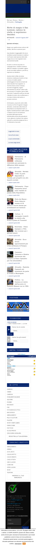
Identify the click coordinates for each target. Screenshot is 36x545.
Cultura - (18, 214)
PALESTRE (9, 420)
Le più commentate (13, 139)
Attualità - (19, 172)
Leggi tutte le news (13, 131)
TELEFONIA (10, 472)
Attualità (10, 22)
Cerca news (11, 322)
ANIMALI (9, 449)
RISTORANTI (10, 405)
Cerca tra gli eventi (19, 337)
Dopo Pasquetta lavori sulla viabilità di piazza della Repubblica (17, 189)
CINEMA (9, 392)
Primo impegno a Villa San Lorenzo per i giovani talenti (17, 230)
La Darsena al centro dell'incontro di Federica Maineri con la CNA (18, 283)
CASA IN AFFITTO (11, 454)
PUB (8, 407)
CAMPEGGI (10, 394)
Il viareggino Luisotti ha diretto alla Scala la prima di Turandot (17, 217)
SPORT (9, 470)
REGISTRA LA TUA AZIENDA (18, 436)
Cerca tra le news (18, 327)
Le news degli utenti (14, 142)
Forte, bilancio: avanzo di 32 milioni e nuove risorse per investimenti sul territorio (16, 204)
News (21, 20)
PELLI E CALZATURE (12, 418)
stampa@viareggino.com (14, 503)
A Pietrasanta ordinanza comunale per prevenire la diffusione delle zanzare (16, 161)
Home (15, 20)
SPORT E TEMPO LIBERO (13, 423)
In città (13, 385)
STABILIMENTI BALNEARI (13, 397)
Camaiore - (19, 252)
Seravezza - (19, 227)
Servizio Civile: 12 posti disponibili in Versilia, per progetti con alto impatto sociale (17, 176)
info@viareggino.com (17, 500)
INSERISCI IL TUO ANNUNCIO (18, 476)
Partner (13, 298)
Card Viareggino (14, 323)
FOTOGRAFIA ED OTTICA (13, 410)
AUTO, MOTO (10, 452)
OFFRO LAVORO (11, 467)
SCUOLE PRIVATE (11, 430)
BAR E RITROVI (11, 412)
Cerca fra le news (13, 135)
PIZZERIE (9, 402)
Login (25, 323)
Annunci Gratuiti (18, 442)
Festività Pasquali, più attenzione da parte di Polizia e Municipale (18, 270)
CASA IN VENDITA (11, 457)
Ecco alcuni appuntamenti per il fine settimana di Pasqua (17, 243)
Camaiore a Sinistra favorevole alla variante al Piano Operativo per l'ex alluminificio (18, 257)
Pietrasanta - (20, 157)
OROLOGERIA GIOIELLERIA (14, 433)
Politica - (18, 280)
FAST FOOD (10, 428)
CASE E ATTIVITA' (11, 459)
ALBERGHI (9, 389)
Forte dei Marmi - (21, 199)
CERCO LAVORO (11, 462)
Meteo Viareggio (18, 350)
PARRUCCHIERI (11, 425)
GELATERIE (10, 399)
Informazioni (18, 543)
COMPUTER (10, 465)
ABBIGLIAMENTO (11, 415)
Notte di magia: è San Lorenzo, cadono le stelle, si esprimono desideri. (17, 31)
